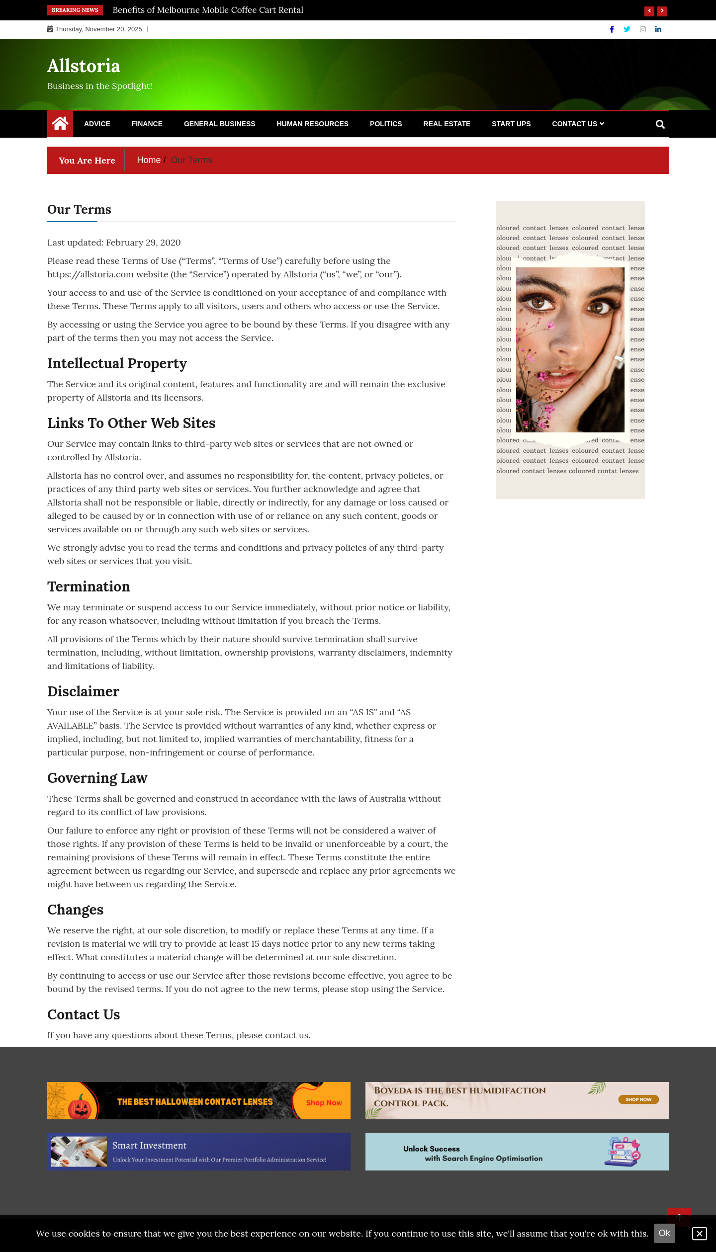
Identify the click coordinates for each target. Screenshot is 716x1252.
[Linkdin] (658, 29)
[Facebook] (613, 29)
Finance (147, 124)
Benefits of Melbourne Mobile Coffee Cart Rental (208, 9)
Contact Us (575, 124)
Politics (386, 124)
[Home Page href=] (60, 126)
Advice (97, 124)
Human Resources (312, 124)
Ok (664, 1233)
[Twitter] (628, 29)
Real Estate (447, 124)
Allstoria (83, 65)
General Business (220, 124)
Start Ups (511, 124)
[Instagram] (644, 29)
